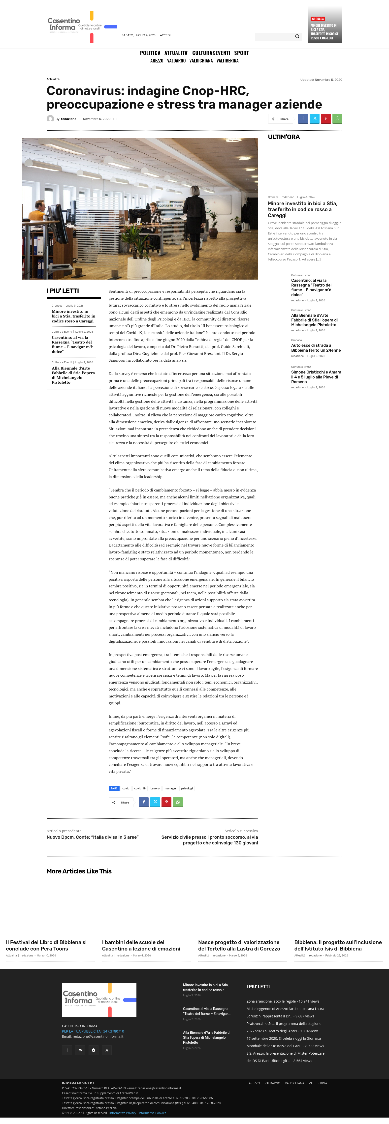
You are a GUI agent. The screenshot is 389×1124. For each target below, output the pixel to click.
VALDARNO (272, 1090)
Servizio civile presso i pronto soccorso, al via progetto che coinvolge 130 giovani (210, 840)
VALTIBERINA (318, 1090)
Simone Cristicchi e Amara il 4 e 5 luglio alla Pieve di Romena (316, 377)
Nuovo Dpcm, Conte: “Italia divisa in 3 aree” (93, 837)
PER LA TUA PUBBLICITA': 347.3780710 (93, 1037)
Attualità (53, 79)
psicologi (187, 788)
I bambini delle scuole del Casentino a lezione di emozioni (143, 945)
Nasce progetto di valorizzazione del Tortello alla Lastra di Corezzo (241, 945)
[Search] (297, 37)
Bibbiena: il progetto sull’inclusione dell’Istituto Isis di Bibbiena (337, 949)
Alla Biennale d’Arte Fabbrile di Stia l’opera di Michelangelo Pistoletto (73, 375)
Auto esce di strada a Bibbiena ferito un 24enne (316, 347)
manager (170, 788)
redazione (68, 118)
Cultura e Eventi (62, 331)
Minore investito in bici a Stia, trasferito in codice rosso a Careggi (324, 31)
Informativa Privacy (122, 1119)
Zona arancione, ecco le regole (271, 1007)
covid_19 (140, 788)
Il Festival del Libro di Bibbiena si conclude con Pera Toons (48, 945)
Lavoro (155, 788)
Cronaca (318, 19)
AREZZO (254, 1090)
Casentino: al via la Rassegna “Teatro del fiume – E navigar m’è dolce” (72, 344)
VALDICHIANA (294, 1090)
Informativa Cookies (152, 1119)
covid (126, 788)
